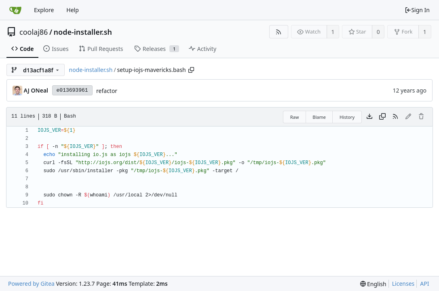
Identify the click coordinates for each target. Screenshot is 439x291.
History (347, 117)
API (424, 283)
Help (72, 10)
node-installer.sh (83, 32)
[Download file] (369, 117)
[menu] (373, 284)
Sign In (417, 10)
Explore (44, 10)
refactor (106, 91)
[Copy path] (191, 70)
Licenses (403, 283)
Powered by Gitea (31, 283)
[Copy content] (382, 117)
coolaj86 (33, 32)
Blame (319, 117)
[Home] (15, 10)
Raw (294, 117)
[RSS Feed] (278, 31)
